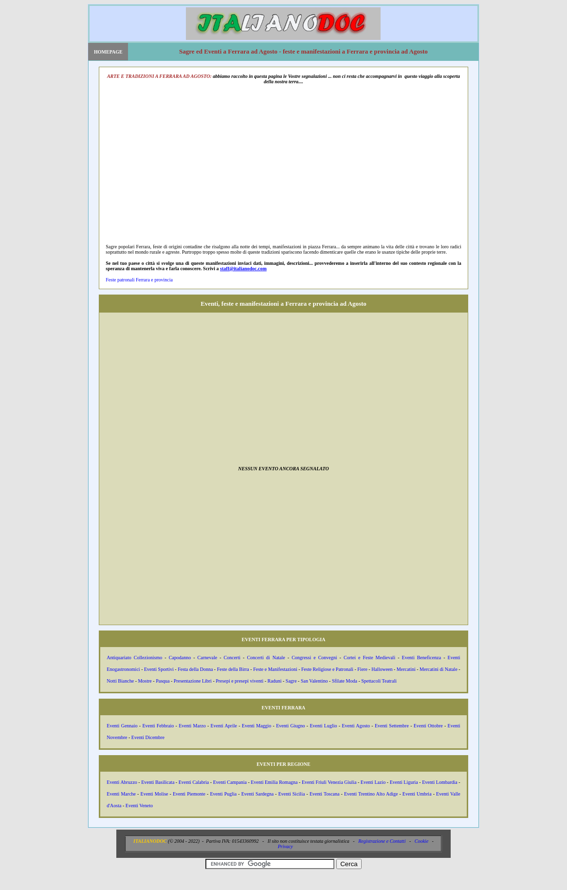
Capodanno (180, 657)
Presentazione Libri (193, 681)
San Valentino (314, 681)
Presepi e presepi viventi (239, 681)
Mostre (144, 681)
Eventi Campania (230, 782)
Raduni (275, 681)
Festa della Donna (195, 669)
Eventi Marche (121, 794)
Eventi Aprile (224, 725)
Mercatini (406, 669)
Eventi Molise (154, 794)
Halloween (381, 669)
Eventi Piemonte (189, 794)
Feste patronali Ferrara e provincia (139, 279)
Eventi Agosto (356, 725)
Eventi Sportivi (159, 669)
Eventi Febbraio (158, 725)
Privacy (285, 846)
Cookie (421, 841)
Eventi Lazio (373, 782)
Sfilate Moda (344, 681)
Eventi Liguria (404, 782)
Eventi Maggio (256, 725)
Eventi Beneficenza (421, 657)
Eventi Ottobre (428, 725)
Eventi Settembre (392, 725)
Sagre (291, 681)
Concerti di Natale (266, 657)
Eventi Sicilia (291, 794)
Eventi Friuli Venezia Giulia (329, 782)
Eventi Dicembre (148, 737)
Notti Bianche (120, 681)
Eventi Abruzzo (122, 782)
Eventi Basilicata (157, 782)
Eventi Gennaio (122, 725)
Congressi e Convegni (314, 657)
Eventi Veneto (139, 805)
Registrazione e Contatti (381, 841)
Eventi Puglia (223, 794)
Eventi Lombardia (439, 782)
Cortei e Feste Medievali (369, 657)
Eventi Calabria (194, 782)
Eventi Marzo (192, 725)
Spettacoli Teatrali (379, 681)
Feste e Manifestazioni (275, 669)
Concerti (232, 657)
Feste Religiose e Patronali (327, 669)
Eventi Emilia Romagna (274, 782)
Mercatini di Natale (438, 669)
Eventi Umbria (417, 794)
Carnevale (208, 657)
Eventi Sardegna (257, 794)
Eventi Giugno (290, 725)
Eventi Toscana (325, 794)
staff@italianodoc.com (243, 268)
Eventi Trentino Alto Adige (371, 794)
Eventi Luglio (323, 725)
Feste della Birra (233, 669)
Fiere (362, 669)
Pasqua (162, 681)
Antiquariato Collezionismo (134, 657)
